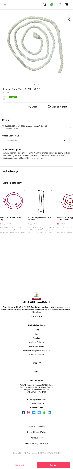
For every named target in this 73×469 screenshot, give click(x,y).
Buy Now (53, 465)
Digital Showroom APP (49, 453)
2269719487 (38, 403)
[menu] (5, 4)
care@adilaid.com (38, 399)
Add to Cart (19, 465)
